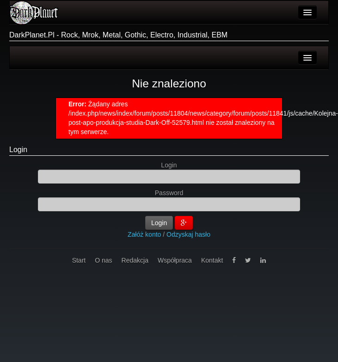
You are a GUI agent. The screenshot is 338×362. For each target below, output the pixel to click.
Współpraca (175, 260)
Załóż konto (144, 234)
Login (18, 149)
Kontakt (212, 260)
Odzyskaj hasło (188, 234)
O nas (103, 260)
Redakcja (135, 260)
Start (79, 260)
